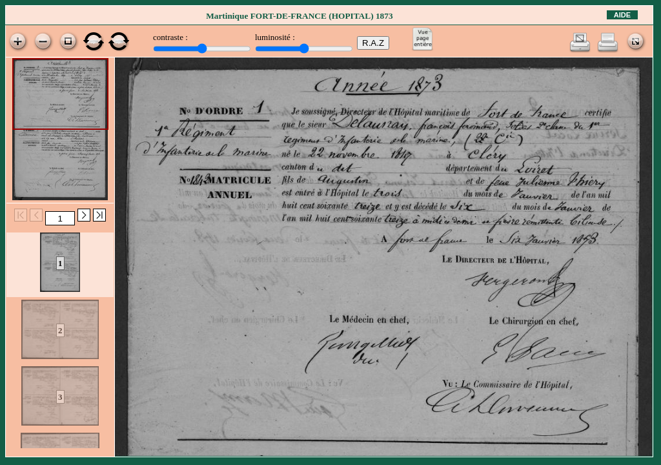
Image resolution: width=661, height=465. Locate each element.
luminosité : (275, 37)
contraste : (170, 37)
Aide (622, 15)
